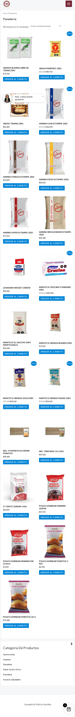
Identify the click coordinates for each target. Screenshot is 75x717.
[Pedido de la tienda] (45, 26)
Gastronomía (9, 654)
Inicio (5, 13)
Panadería (7, 664)
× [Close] (43, 96)
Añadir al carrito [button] (15, 79)
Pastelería (7, 674)
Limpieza (7, 659)
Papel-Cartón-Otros (12, 669)
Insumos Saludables (12, 679)
